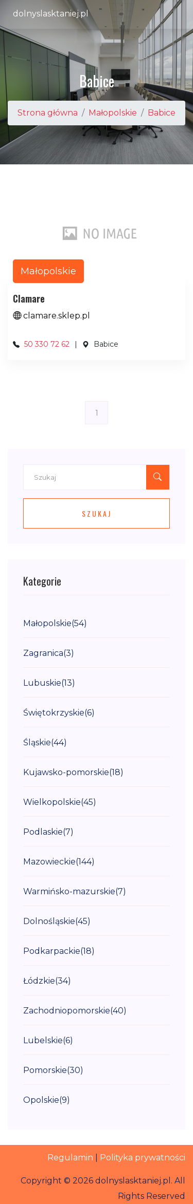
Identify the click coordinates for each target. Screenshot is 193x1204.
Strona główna (47, 113)
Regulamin (70, 1157)
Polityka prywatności (142, 1157)
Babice (162, 113)
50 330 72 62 (46, 344)
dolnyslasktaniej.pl (51, 13)
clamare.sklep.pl (51, 316)
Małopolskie (113, 113)
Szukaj (97, 513)
